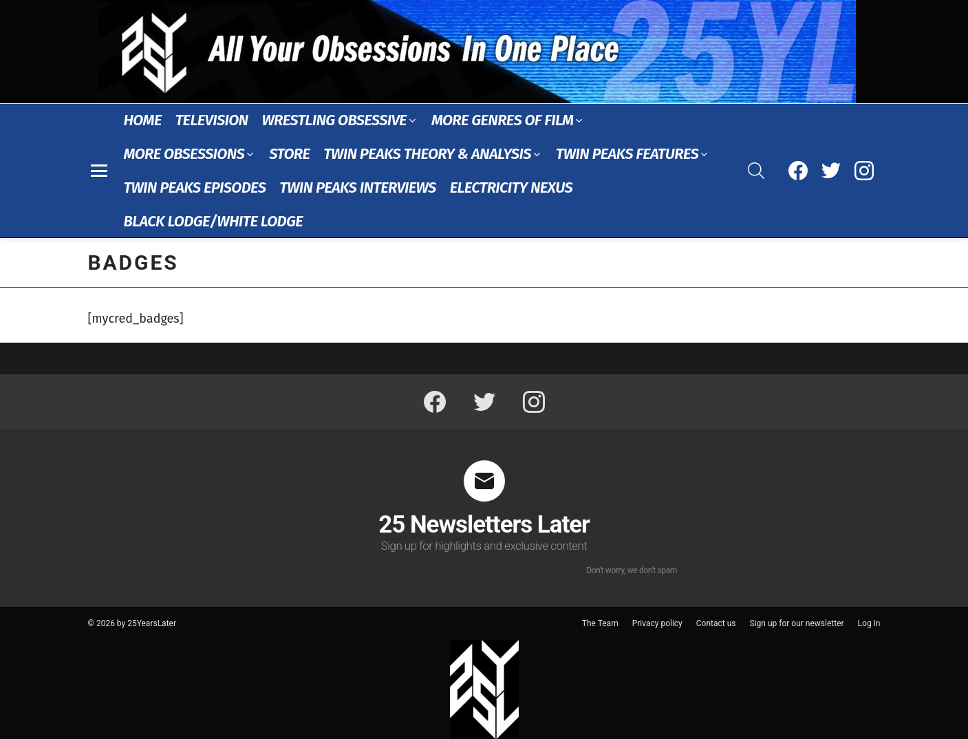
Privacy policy (657, 623)
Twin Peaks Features (627, 153)
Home (143, 120)
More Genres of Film (502, 120)
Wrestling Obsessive (333, 120)
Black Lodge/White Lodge (213, 221)
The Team (600, 623)
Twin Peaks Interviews (357, 187)
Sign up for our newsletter (797, 623)
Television (211, 120)
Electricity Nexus (511, 187)
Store (289, 153)
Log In (869, 623)
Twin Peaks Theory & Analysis (427, 153)
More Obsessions (184, 153)
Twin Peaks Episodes (195, 187)
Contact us (716, 623)
